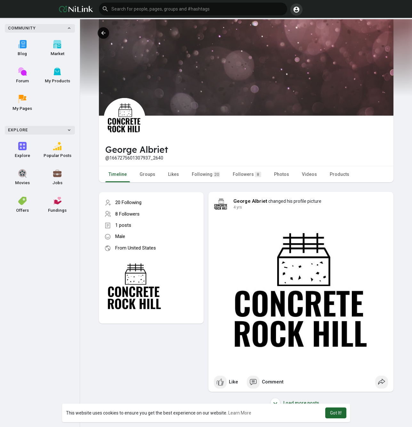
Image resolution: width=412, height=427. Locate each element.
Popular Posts (57, 150)
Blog (22, 48)
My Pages (22, 103)
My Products (57, 75)
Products (339, 174)
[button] (193, 9)
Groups (147, 174)
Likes (173, 174)
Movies (22, 177)
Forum (22, 75)
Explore (22, 150)
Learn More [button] (239, 412)
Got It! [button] (336, 412)
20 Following (128, 202)
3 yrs (237, 207)
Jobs (57, 177)
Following (206, 174)
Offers (22, 205)
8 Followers (127, 214)
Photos (281, 174)
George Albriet (250, 201)
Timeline (118, 174)
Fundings (57, 205)
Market (57, 48)
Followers (247, 174)
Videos (309, 174)
